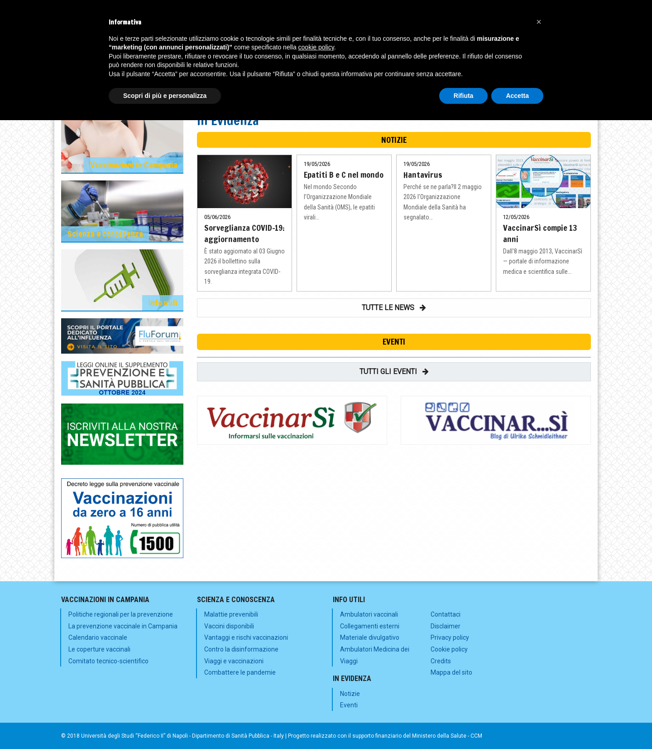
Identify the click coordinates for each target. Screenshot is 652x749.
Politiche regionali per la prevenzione (120, 614)
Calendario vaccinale (97, 637)
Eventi (349, 705)
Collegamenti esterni (369, 626)
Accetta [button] (517, 95)
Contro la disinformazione (241, 649)
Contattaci (445, 614)
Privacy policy (450, 637)
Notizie (350, 693)
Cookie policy (449, 649)
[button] (539, 22)
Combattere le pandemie (240, 672)
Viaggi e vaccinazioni (234, 661)
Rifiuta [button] (464, 95)
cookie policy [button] (316, 47)
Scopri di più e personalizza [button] (164, 95)
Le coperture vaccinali (99, 649)
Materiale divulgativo (369, 637)
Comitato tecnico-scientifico (108, 661)
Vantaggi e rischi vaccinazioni (246, 637)
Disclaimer (445, 626)
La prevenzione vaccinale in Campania (122, 626)
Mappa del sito (451, 672)
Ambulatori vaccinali (369, 614)
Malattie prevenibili (231, 614)
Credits (441, 661)
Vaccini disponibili (229, 626)
